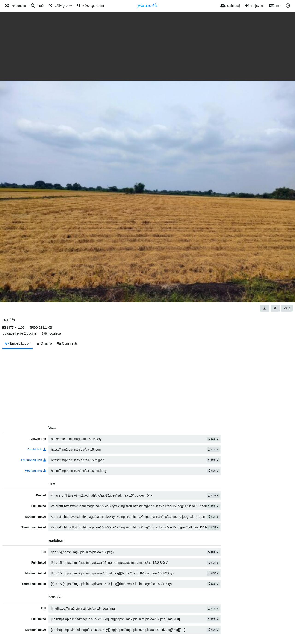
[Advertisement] (147, 46)
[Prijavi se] (255, 6)
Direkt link (36, 449)
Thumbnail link (33, 460)
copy (213, 439)
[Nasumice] (15, 6)
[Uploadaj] (230, 6)
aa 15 (8, 320)
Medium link (35, 470)
